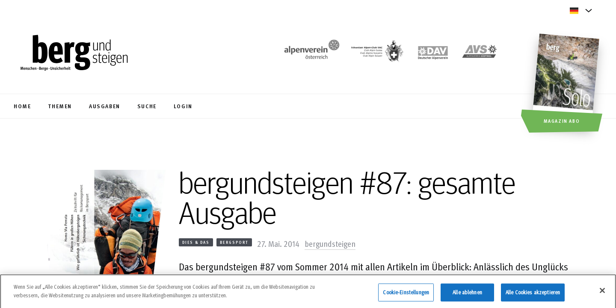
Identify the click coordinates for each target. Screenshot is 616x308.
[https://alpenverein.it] (479, 53)
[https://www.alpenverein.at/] (310, 53)
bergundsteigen (330, 243)
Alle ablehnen (467, 295)
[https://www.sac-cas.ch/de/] (376, 53)
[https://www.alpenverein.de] (433, 53)
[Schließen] (602, 294)
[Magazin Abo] (567, 84)
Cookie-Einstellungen (406, 295)
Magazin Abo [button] (562, 120)
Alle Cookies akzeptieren (533, 295)
